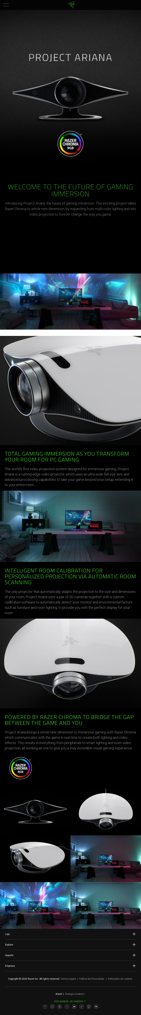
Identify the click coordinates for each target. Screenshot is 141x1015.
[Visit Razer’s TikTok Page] (81, 1006)
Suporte (70, 955)
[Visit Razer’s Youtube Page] (74, 1006)
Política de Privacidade (91, 979)
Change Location (75, 994)
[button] (6, 5)
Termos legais (68, 979)
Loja (70, 933)
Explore (70, 944)
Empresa (70, 965)
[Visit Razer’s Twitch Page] (89, 1006)
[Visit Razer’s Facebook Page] (45, 1006)
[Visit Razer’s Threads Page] (59, 1006)
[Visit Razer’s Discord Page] (96, 1006)
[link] (71, 4)
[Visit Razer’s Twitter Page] (67, 1006)
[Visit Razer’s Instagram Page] (52, 1006)
